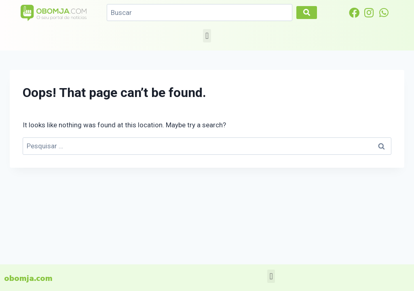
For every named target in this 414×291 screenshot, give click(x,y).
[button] (207, 35)
